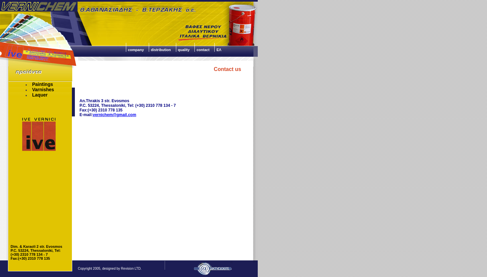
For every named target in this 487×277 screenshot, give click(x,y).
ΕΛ (218, 50)
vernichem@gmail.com (114, 114)
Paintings (39, 84)
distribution (161, 50)
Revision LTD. (131, 268)
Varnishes (39, 89)
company (136, 50)
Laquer (36, 95)
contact (202, 50)
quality (183, 50)
